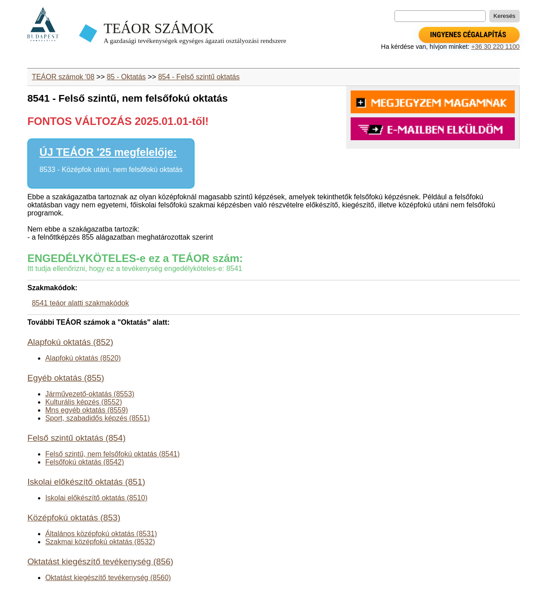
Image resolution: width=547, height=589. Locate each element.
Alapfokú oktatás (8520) (83, 358)
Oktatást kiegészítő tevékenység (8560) (108, 577)
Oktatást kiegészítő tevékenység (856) (100, 561)
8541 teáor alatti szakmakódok (80, 303)
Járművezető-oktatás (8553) (89, 394)
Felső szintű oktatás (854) (76, 438)
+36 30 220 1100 (495, 46)
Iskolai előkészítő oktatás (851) (86, 481)
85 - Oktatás (126, 77)
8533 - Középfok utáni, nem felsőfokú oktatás (110, 169)
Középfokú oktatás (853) (73, 517)
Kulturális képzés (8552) (83, 402)
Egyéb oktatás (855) (65, 378)
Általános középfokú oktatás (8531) (101, 533)
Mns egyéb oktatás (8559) (86, 410)
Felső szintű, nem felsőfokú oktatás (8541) (112, 454)
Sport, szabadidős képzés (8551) (97, 418)
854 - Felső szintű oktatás (198, 77)
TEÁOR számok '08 (63, 77)
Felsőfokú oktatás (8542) (84, 462)
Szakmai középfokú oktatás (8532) (100, 542)
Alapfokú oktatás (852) (70, 342)
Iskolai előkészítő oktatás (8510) (96, 498)
